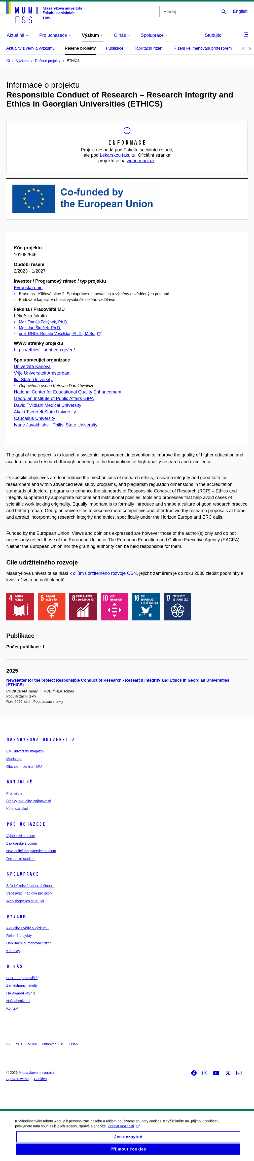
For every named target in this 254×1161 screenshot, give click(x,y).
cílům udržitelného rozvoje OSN (105, 573)
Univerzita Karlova (32, 366)
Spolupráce (22, 874)
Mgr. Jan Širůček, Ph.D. (40, 328)
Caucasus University (34, 418)
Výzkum (16, 916)
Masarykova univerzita (40, 739)
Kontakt (12, 1008)
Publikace (114, 48)
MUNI (32, 1044)
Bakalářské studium (21, 843)
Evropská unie (28, 287)
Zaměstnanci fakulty (22, 985)
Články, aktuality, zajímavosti (28, 801)
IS (8, 1044)
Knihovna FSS (53, 1044)
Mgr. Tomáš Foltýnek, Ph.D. (43, 322)
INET (19, 1044)
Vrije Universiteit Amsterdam (42, 373)
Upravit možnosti (124, 1130)
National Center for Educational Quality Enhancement (67, 391)
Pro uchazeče (26, 824)
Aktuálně (19, 782)
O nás (14, 966)
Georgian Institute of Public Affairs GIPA (54, 398)
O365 (73, 1044)
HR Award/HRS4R (20, 993)
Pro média (14, 793)
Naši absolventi (18, 1001)
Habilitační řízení (148, 48)
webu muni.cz (141, 160)
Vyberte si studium (20, 836)
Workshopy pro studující (25, 901)
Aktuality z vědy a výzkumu (30, 48)
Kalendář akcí (17, 809)
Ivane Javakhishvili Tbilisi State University (55, 424)
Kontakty (13, 951)
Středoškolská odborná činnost (30, 886)
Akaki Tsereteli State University (45, 411)
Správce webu (17, 1079)
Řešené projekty (80, 48)
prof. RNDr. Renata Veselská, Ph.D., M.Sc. (60, 333)
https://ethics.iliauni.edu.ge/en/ (44, 349)
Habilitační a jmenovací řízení (29, 943)
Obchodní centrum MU (24, 767)
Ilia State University (33, 379)
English (240, 11)
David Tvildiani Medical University (47, 405)
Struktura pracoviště (22, 978)
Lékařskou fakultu (117, 155)
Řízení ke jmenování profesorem (202, 48)
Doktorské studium (20, 859)
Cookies (40, 1079)
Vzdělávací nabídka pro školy (29, 893)
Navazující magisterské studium (31, 851)
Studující (214, 35)
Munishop (14, 759)
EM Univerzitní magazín (25, 751)
